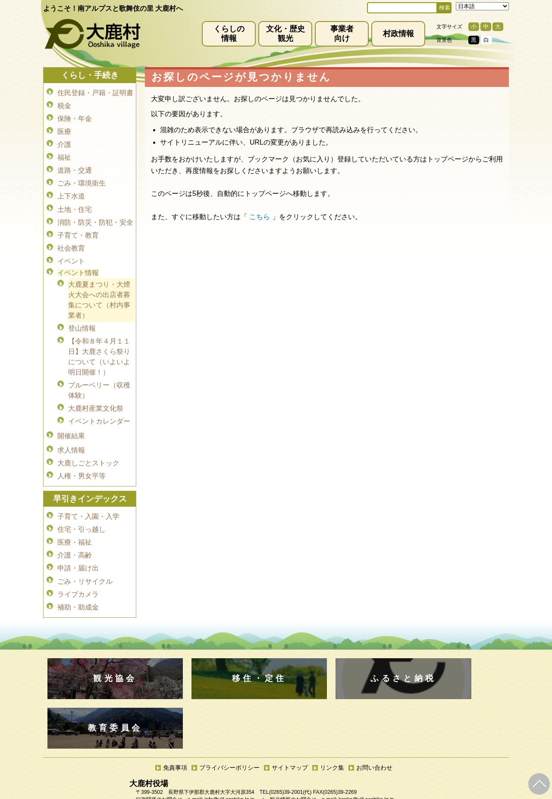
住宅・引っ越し (81, 505)
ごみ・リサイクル (85, 553)
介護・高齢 (74, 529)
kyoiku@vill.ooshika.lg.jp (238, 753)
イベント (71, 249)
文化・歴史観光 (285, 34)
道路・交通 (74, 164)
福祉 (64, 152)
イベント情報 (78, 260)
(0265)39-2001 (286, 713)
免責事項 (175, 688)
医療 (64, 128)
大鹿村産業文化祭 (95, 392)
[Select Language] (482, 6)
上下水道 (71, 188)
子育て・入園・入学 (88, 493)
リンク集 (332, 688)
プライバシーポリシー (229, 688)
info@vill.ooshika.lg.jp (229, 720)
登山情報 (82, 314)
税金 (64, 104)
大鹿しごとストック (88, 442)
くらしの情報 (229, 34)
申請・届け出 (78, 541)
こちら (259, 216)
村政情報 (398, 33)
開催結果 (71, 417)
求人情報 (71, 430)
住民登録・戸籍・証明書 (95, 92)
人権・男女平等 (81, 454)
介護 (64, 140)
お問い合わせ (374, 688)
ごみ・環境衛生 (81, 176)
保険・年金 (74, 116)
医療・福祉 (74, 517)
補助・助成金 (78, 578)
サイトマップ (290, 688)
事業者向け (342, 34)
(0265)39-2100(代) (303, 746)
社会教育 (71, 237)
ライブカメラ (78, 566)
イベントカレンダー (99, 404)
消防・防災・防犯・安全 (95, 213)
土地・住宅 (74, 200)
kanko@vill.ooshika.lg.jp (366, 720)
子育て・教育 (78, 225)
